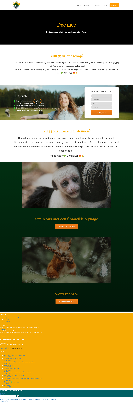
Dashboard (12, 399)
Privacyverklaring (5, 348)
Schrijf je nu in (101, 112)
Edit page (4, 399)
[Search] (18, 396)
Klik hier (2, 336)
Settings (19, 399)
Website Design (29, 399)
